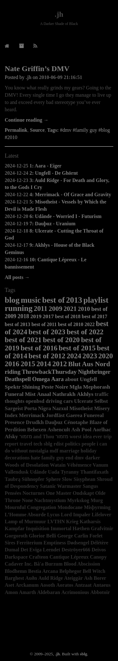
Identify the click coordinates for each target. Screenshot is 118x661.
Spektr (13, 387)
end (69, 457)
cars (68, 401)
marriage (69, 450)
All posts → (17, 277)
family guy (52, 457)
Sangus (90, 486)
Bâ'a (39, 564)
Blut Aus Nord (89, 364)
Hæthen (81, 528)
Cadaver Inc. (19, 564)
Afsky (11, 437)
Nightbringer (94, 372)
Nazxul (60, 408)
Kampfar (15, 528)
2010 (84, 309)
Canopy (98, 557)
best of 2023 (47, 332)
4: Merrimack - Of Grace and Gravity (70, 194)
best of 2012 (47, 356)
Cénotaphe (76, 422)
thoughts (15, 401)
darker (92, 457)
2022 (90, 324)
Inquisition (37, 528)
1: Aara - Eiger (46, 165)
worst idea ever (86, 436)
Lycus (53, 514)
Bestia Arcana (43, 571)
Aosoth (47, 585)
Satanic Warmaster (60, 486)
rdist (58, 443)
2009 (55, 308)
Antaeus (101, 585)
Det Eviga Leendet (40, 549)
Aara (57, 379)
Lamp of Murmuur (25, 521)
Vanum (100, 465)
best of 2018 (68, 316)
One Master (58, 493)
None (27, 500)
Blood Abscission (82, 564)
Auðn (31, 578)
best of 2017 (94, 316)
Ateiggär (73, 578)
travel (26, 443)
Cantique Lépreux (69, 557)
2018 (23, 316)
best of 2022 (85, 332)
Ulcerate (83, 401)
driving (54, 401)
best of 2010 (70, 324)
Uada (53, 472)
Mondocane (70, 507)
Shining (31, 387)
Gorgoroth (16, 535)
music (31, 300)
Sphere (53, 479)
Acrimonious (75, 592)
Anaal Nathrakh (56, 394)
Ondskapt (83, 493)
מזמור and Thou (36, 436)
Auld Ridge (50, 578)
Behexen (36, 430)
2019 (36, 316)
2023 (89, 356)
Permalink (16, 130)
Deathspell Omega (27, 379)
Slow (67, 479)
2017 (48, 316)
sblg (48, 443)
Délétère (100, 542)
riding (12, 371)
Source (37, 130)
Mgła (76, 387)
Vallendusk (17, 472)
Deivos (99, 549)
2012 (59, 364)
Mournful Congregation (30, 507)
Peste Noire (55, 387)
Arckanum (27, 585)
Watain (58, 465)
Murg (97, 500)
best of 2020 (61, 340)
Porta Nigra (37, 408)
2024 (74, 356)
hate (35, 457)
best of (53, 300)
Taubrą (12, 479)
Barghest (14, 578)
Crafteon (38, 557)
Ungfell (88, 379)
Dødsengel (78, 542)
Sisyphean (84, 479)
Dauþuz (54, 422)
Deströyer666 (75, 549)
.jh (59, 14)
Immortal (61, 528)
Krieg (72, 521)
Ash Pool (81, 430)
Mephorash (96, 387)
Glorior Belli (42, 535)
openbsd (35, 401)
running (18, 308)
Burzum (54, 564)
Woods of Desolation (27, 465)
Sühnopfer (33, 479)
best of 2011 (44, 324)
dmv (79, 457)
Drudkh (35, 422)
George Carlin (72, 535)
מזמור (61, 436)
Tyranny (70, 472)
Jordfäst (55, 415)
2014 (44, 364)
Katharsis (90, 521)
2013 (74, 300)
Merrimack (32, 415)
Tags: (53, 130)
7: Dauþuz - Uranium (53, 223)
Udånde (38, 472)
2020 (105, 356)
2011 (41, 308)
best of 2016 (38, 348)
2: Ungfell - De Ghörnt (54, 173)
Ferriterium (29, 542)
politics (72, 443)
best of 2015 (77, 348)
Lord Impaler (76, 514)
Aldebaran (48, 592)
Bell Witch (94, 571)
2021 (70, 308)
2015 (27, 364)
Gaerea (74, 415)
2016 (12, 364)
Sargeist (14, 408)
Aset (9, 585)
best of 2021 (23, 340)
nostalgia (38, 450)
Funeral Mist (20, 394)
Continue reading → (26, 120)
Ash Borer (95, 578)
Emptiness (54, 542)
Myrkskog (78, 500)
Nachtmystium (50, 500)
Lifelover (101, 514)
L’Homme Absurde (25, 514)
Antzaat (83, 585)
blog (12, 300)
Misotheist (81, 408)
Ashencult (59, 430)
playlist (96, 300)
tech (37, 443)
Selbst (101, 401)
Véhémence (79, 465)
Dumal (12, 549)
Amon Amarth (20, 592)
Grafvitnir (102, 528)
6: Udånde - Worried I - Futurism (66, 216)
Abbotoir (100, 592)
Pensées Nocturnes (25, 493)
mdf (54, 450)
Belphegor (70, 571)
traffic (102, 394)
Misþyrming (97, 507)
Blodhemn (16, 571)
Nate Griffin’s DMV (37, 68)
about (71, 379)
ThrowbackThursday (49, 371)
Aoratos (64, 585)
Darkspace (16, 557)
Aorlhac (102, 430)
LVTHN (56, 521)
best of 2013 (17, 324)
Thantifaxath (94, 472)
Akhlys (85, 394)
